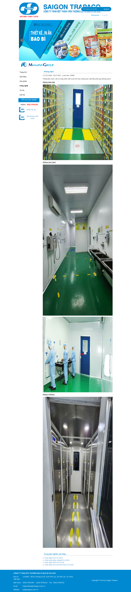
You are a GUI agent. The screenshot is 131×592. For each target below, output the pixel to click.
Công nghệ (24, 86)
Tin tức (22, 90)
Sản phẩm (23, 81)
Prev (22, 40)
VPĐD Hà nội (31, 110)
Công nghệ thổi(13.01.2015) (54, 562)
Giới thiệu (23, 77)
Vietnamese (95, 15)
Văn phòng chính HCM (32, 117)
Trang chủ (23, 72)
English (105, 15)
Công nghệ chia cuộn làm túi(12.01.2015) (58, 565)
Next (109, 40)
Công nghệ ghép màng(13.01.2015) (56, 560)
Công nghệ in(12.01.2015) (53, 558)
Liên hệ (22, 95)
